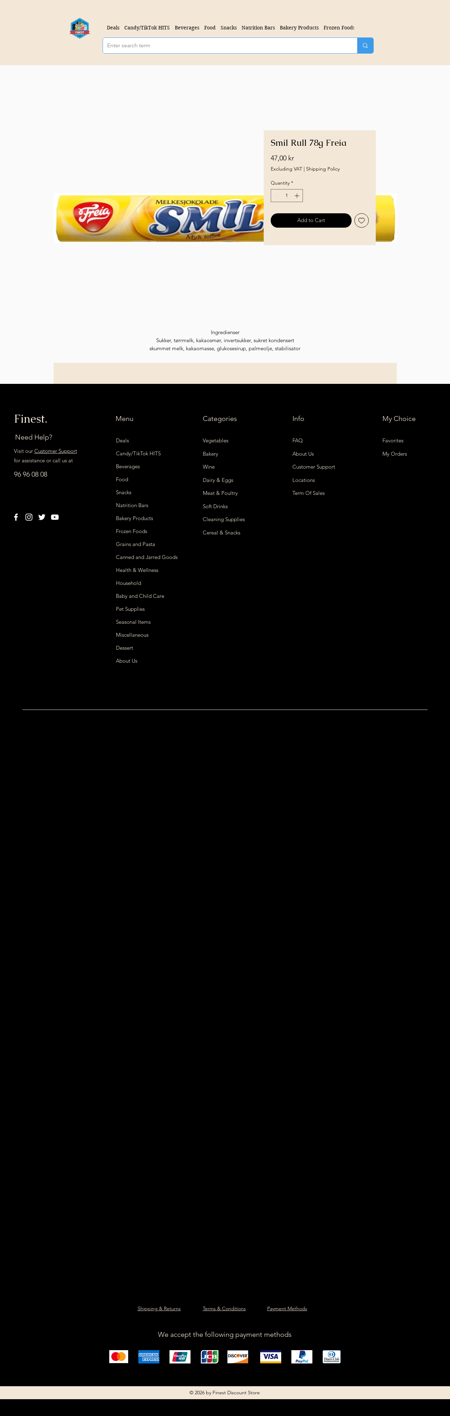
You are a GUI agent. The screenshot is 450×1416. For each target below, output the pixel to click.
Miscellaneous (132, 634)
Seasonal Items (133, 622)
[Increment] (297, 195)
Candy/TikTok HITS (138, 453)
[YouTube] (55, 517)
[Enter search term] (225, 45)
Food (122, 479)
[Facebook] (16, 517)
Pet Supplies (130, 609)
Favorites (392, 440)
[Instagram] (29, 517)
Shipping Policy (323, 169)
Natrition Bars (132, 505)
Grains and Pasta (135, 544)
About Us (126, 660)
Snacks (123, 492)
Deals (122, 440)
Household (128, 583)
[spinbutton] (287, 195)
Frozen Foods (131, 531)
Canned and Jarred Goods (142, 557)
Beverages (128, 466)
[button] (187, 28)
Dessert (124, 647)
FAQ (297, 440)
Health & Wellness (137, 570)
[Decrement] (276, 195)
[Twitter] (42, 517)
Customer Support (55, 451)
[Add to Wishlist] (361, 220)
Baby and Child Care (140, 596)
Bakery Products (134, 518)
